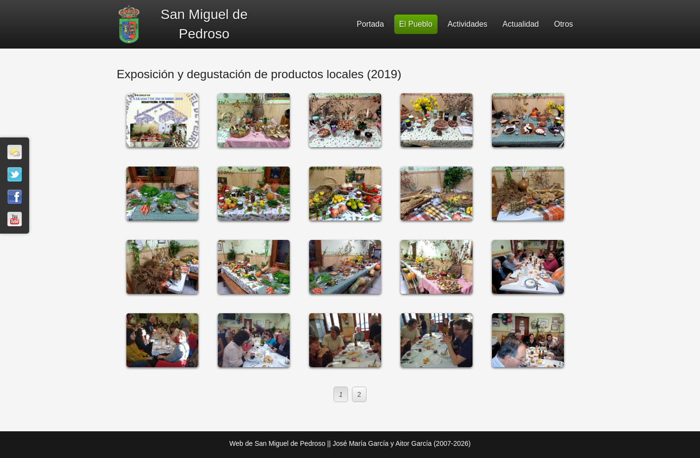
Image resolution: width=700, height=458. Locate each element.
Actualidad (521, 24)
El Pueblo (416, 24)
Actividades (468, 24)
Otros (563, 24)
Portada (370, 24)
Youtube (14, 219)
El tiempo (14, 152)
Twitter (14, 174)
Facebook (14, 196)
